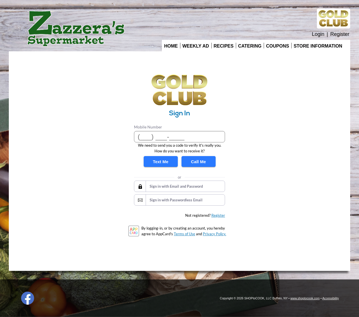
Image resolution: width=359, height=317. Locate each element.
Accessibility (330, 298)
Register (339, 34)
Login (318, 34)
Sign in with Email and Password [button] (176, 186)
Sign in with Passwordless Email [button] (176, 200)
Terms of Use (184, 234)
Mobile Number (148, 126)
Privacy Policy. (214, 234)
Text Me (160, 161)
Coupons (277, 46)
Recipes (224, 46)
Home (171, 46)
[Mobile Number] (179, 136)
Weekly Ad (195, 46)
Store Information (318, 46)
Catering (249, 46)
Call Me (198, 161)
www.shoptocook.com (305, 298)
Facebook (27, 298)
